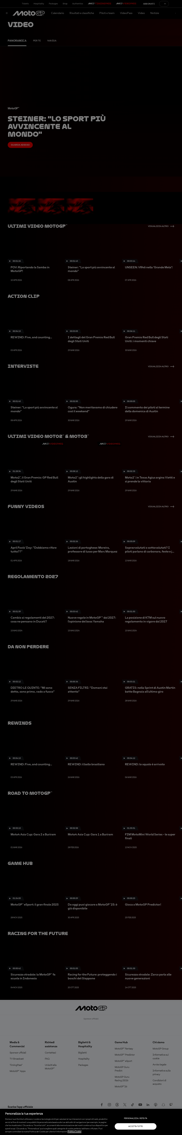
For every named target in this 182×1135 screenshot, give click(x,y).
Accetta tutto (135, 1126)
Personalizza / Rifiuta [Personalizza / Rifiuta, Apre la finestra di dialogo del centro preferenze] (135, 1118)
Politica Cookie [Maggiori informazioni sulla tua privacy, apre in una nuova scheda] (74, 1132)
